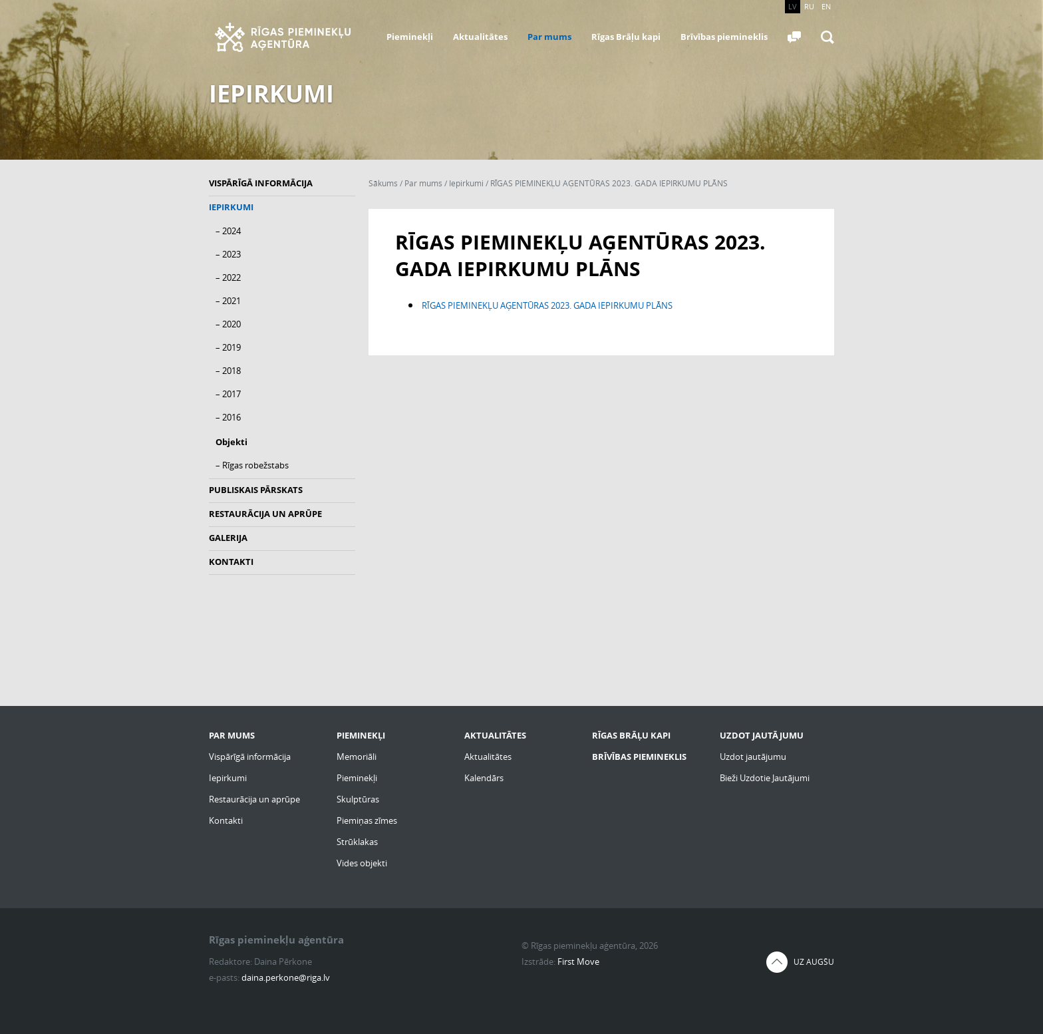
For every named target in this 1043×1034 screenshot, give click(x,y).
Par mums (549, 37)
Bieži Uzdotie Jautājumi (765, 778)
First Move (578, 961)
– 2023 (228, 254)
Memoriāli (356, 757)
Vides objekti (362, 863)
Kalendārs (484, 778)
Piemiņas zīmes (367, 820)
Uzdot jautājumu (753, 757)
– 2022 (228, 277)
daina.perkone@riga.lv (285, 977)
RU (809, 6)
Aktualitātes (480, 37)
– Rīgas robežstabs (252, 465)
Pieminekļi (409, 37)
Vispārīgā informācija (261, 183)
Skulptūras (358, 799)
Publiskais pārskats (256, 490)
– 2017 (228, 394)
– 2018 (228, 371)
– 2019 (228, 347)
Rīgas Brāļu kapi (626, 37)
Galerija (228, 538)
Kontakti (231, 562)
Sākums (383, 183)
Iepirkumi (231, 207)
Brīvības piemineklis (724, 37)
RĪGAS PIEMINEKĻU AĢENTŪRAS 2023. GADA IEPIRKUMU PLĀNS (609, 183)
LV (792, 6)
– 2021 (228, 301)
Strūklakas (357, 842)
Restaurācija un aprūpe (265, 514)
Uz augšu (814, 961)
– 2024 (228, 231)
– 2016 (228, 417)
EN (826, 6)
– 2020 (228, 324)
